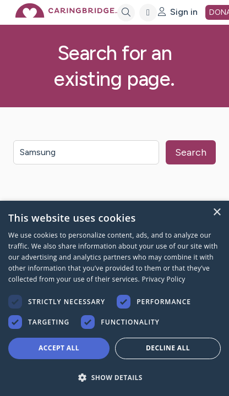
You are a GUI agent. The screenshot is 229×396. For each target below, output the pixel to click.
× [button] (216, 212)
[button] (114, 377)
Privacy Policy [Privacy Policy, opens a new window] (163, 279)
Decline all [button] (168, 348)
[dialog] (114, 298)
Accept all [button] (59, 348)
